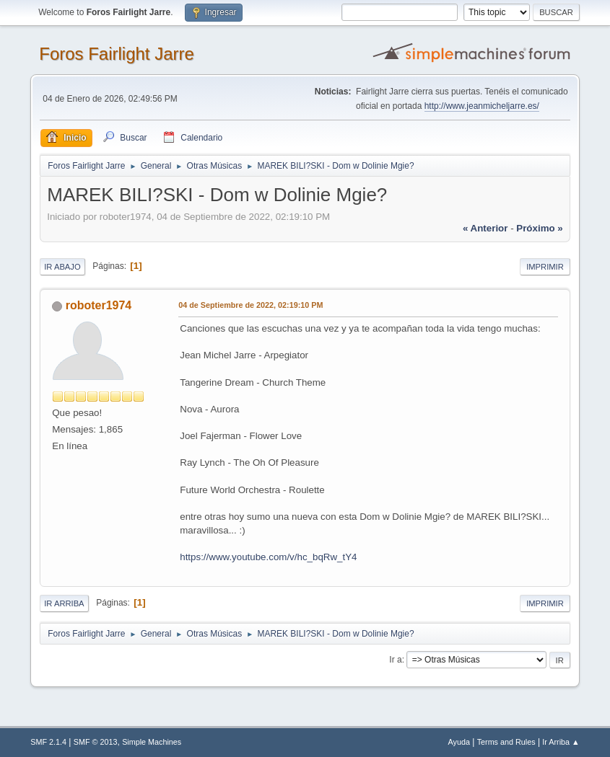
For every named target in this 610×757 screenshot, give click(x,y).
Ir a (395, 660)
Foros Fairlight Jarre (116, 53)
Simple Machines (151, 742)
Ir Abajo (62, 266)
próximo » (539, 228)
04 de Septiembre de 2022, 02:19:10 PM (250, 305)
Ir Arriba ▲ (560, 742)
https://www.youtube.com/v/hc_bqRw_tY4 (268, 557)
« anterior (485, 228)
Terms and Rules (506, 742)
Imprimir (545, 266)
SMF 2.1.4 (48, 742)
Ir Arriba (64, 603)
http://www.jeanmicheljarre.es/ (481, 106)
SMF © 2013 (96, 742)
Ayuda (459, 742)
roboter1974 (99, 305)
